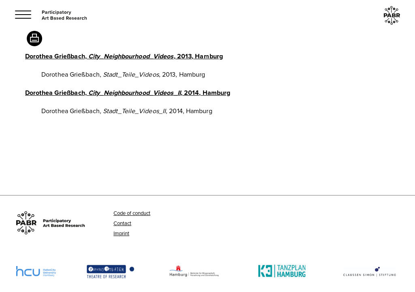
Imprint (121, 233)
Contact (122, 223)
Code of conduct (131, 213)
